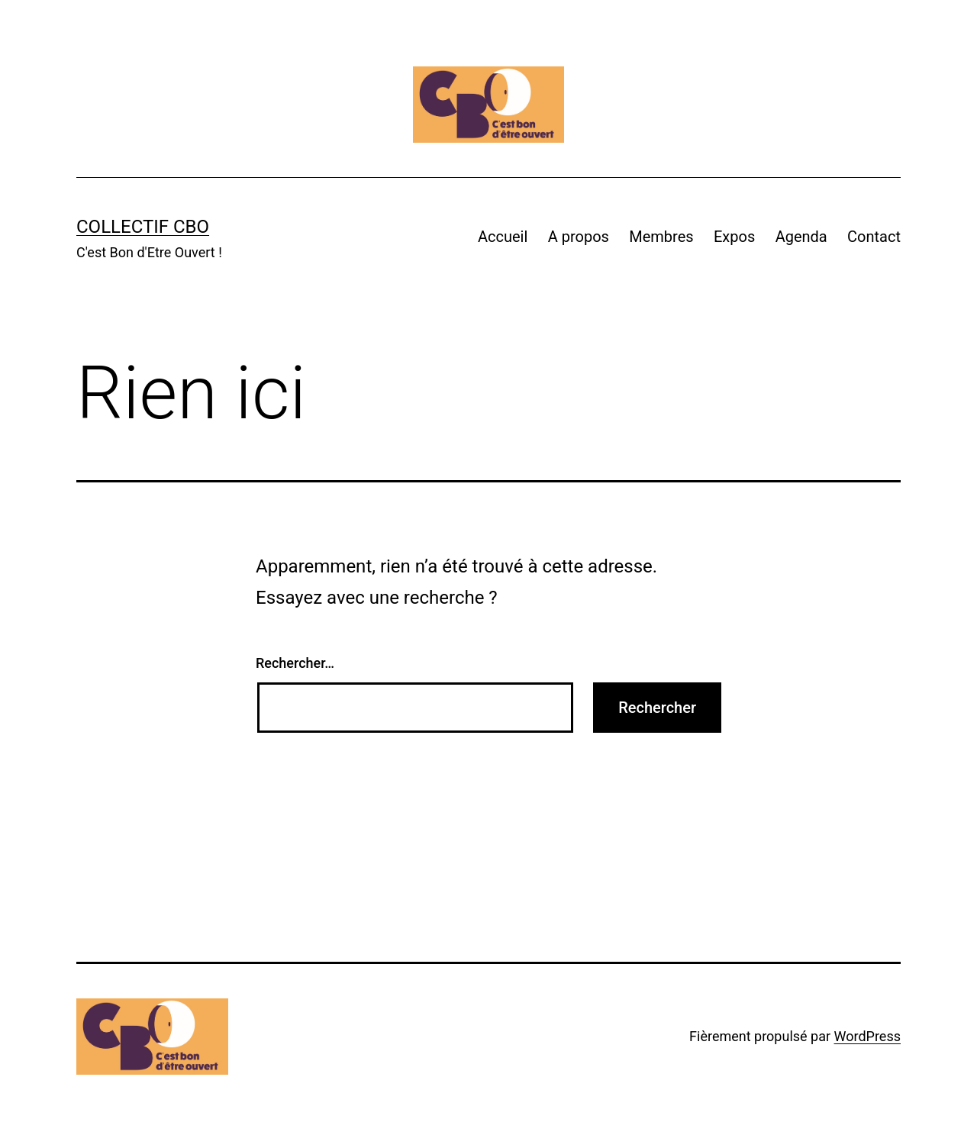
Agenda (801, 236)
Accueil (502, 236)
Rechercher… (295, 663)
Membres (661, 236)
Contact (874, 236)
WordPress (867, 1036)
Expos (734, 236)
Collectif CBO (142, 226)
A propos (578, 236)
